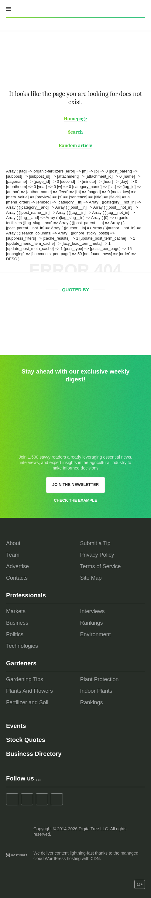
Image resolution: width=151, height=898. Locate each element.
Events (16, 725)
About (13, 543)
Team (12, 555)
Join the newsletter (75, 484)
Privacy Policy (97, 555)
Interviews (92, 611)
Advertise (17, 566)
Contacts (17, 578)
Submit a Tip (95, 543)
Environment (95, 634)
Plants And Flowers (29, 691)
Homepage (75, 118)
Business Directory (33, 753)
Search (75, 132)
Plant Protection (99, 679)
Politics (14, 634)
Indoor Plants (96, 691)
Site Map (91, 578)
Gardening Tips (24, 679)
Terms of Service (100, 566)
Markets (16, 611)
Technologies (22, 646)
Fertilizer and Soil (27, 702)
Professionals (26, 595)
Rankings (91, 623)
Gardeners (21, 663)
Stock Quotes (25, 739)
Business (17, 623)
